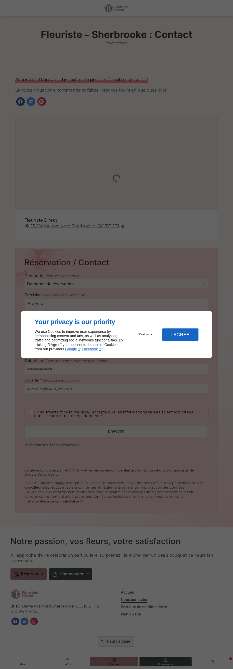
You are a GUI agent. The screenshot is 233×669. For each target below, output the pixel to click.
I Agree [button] (180, 334)
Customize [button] (145, 334)
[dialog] (116, 334)
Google (71, 349)
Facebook (90, 349)
